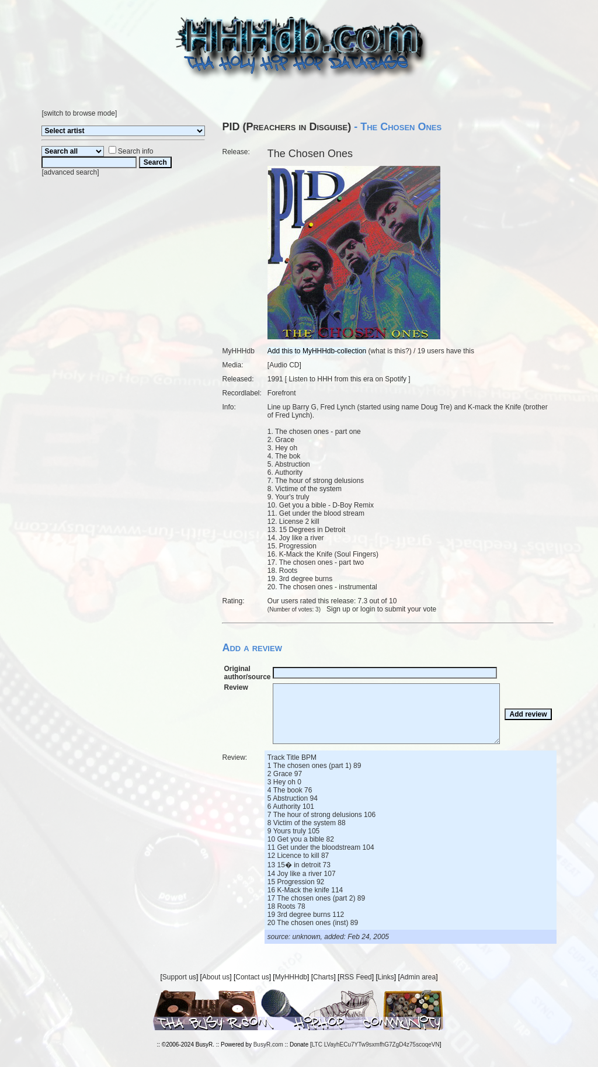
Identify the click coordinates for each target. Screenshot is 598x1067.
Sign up (338, 609)
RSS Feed (355, 977)
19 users (431, 351)
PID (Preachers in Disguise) (286, 127)
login (367, 609)
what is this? (390, 351)
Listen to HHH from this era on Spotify (347, 379)
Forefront (281, 393)
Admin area (418, 977)
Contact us (252, 977)
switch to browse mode (79, 113)
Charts (323, 977)
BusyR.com (268, 1044)
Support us (179, 977)
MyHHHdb (291, 977)
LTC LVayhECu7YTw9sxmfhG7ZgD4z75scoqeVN (376, 1044)
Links (386, 977)
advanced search (70, 172)
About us (216, 977)
